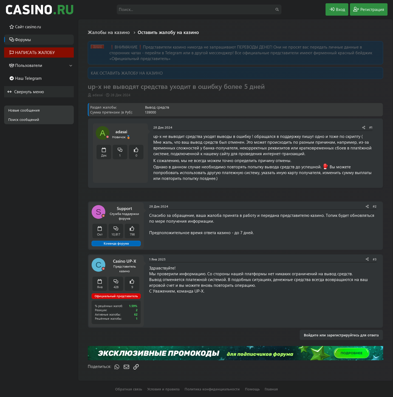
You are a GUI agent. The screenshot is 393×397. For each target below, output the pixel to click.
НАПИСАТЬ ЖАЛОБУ (35, 52)
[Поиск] (199, 9)
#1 (370, 127)
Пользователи (28, 65)
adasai (97, 94)
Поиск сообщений (23, 119)
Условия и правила (163, 389)
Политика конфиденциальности (212, 389)
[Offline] (107, 137)
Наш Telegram (28, 78)
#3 (375, 259)
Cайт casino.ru (28, 26)
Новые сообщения (24, 110)
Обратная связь (128, 389)
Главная (271, 389)
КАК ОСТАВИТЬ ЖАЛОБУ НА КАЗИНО (127, 73)
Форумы (23, 39)
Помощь (252, 389)
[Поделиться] (363, 127)
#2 (375, 206)
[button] (70, 65)
